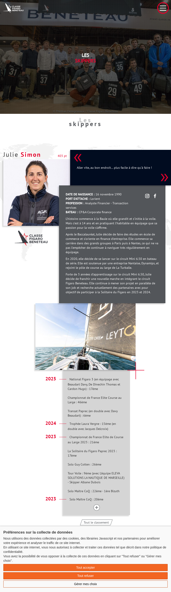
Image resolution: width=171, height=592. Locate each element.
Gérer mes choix (85, 584)
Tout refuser (85, 576)
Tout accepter (85, 567)
